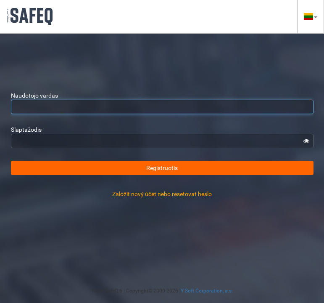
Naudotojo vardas (34, 95)
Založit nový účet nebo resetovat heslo (162, 194)
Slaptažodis (26, 129)
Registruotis (162, 168)
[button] (311, 16)
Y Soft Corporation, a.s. (207, 291)
